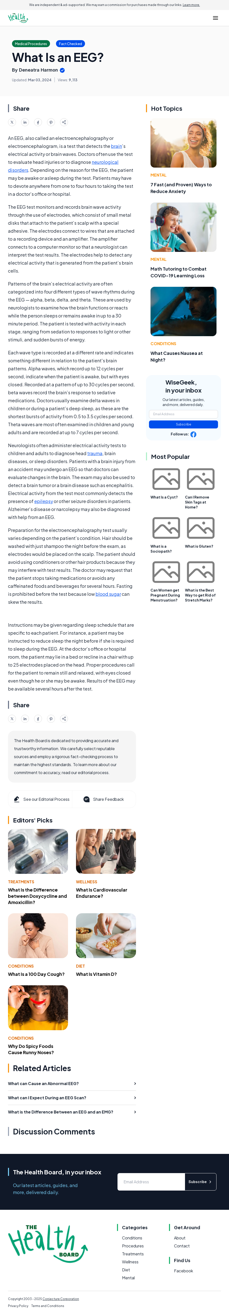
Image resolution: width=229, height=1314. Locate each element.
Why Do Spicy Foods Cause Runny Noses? (31, 1049)
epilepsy (43, 501)
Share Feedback (103, 799)
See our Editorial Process (41, 799)
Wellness (86, 881)
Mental (158, 175)
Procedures (133, 1245)
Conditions (21, 966)
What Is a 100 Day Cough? (36, 974)
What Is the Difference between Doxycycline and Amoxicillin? (37, 896)
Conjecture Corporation (60, 1299)
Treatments (21, 881)
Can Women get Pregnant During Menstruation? (165, 595)
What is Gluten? (199, 546)
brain (116, 146)
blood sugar (108, 594)
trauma (94, 453)
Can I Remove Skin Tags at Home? (197, 502)
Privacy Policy (18, 1306)
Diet (80, 966)
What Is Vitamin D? (96, 974)
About (180, 1237)
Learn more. (191, 5)
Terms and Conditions (47, 1306)
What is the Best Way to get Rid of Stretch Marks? (200, 595)
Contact (182, 1245)
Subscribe (183, 424)
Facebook (183, 1270)
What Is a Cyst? (164, 497)
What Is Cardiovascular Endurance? (101, 893)
